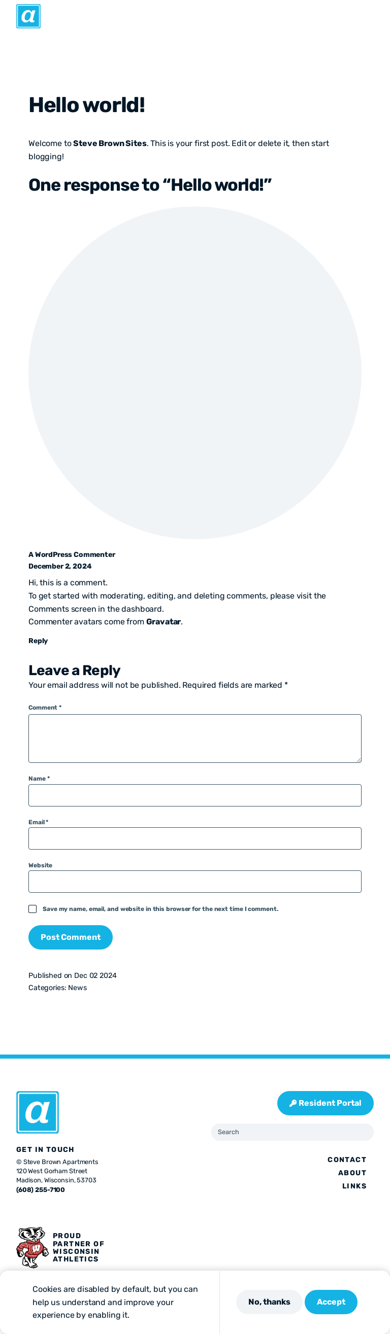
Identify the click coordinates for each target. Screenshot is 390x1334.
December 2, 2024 (59, 566)
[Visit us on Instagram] (45, 1211)
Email (38, 822)
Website (40, 865)
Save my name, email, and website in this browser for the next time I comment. (160, 908)
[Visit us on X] (32, 1211)
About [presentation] (352, 1173)
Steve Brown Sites (109, 143)
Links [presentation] (354, 1186)
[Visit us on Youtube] (81, 1211)
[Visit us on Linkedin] (69, 1211)
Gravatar (163, 621)
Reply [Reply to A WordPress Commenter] (38, 641)
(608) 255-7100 (40, 1189)
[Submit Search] (362, 1132)
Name (38, 778)
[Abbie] (28, 16)
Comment (44, 707)
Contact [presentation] (347, 1159)
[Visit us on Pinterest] (57, 1211)
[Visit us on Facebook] (20, 1211)
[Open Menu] (376, 16)
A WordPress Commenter (71, 554)
